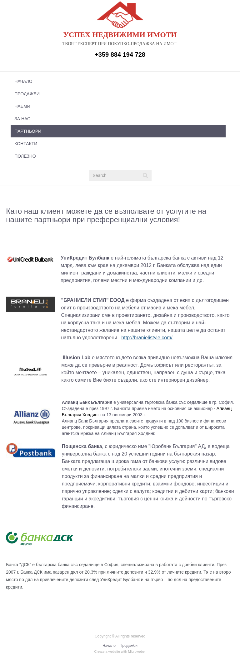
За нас (22, 118)
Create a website (107, 651)
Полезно (25, 156)
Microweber (137, 651)
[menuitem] (118, 81)
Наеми (22, 106)
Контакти (25, 143)
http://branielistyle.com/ (146, 337)
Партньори (27, 131)
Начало (23, 81)
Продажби (27, 93)
